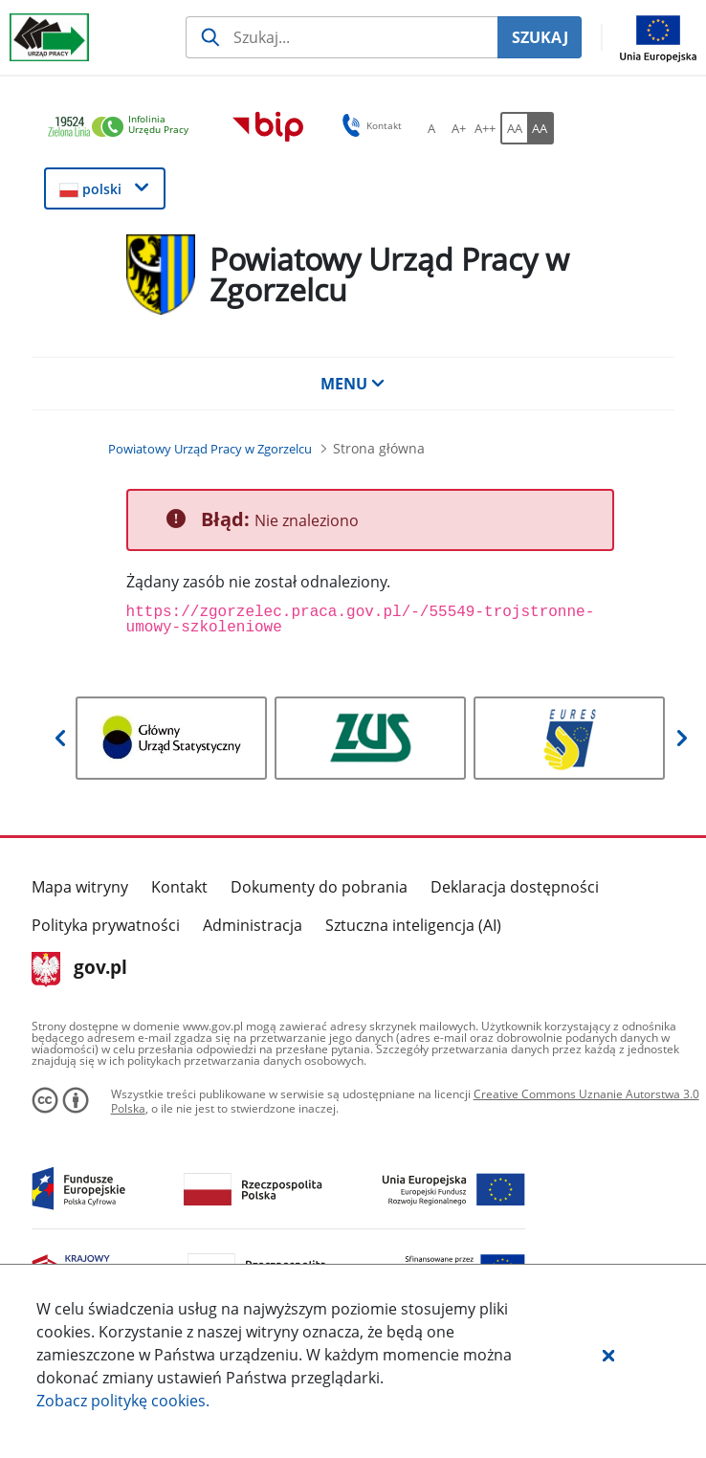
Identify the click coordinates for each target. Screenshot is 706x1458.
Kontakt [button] (369, 125)
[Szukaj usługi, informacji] (341, 37)
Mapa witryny (80, 886)
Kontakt (179, 886)
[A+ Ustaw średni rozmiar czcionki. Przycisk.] (458, 128)
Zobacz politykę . (123, 1400)
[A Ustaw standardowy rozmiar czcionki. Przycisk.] (431, 128)
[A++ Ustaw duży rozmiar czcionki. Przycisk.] (485, 128)
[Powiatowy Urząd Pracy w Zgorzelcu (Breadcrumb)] (210, 448)
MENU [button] (353, 383)
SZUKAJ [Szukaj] (540, 37)
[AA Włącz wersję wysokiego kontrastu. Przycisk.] (540, 128)
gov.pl (80, 969)
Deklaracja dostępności (514, 886)
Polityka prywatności (106, 925)
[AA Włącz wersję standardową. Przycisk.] (513, 128)
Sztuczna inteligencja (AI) (413, 925)
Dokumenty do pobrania (319, 886)
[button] (608, 1354)
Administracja (252, 925)
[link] (123, 127)
